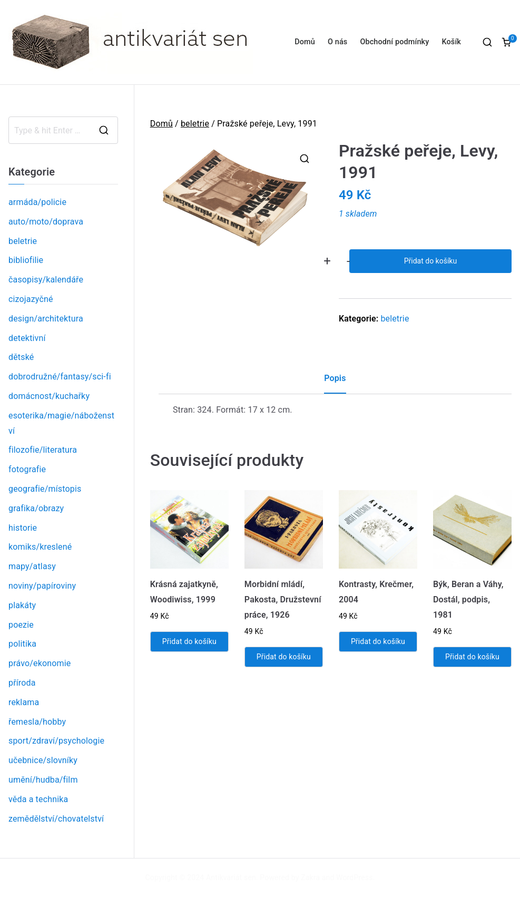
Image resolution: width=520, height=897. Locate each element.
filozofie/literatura (42, 450)
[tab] (335, 382)
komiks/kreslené (40, 547)
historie (22, 528)
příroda (22, 683)
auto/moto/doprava (45, 222)
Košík (451, 41)
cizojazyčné (30, 299)
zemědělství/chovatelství (56, 819)
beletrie (195, 124)
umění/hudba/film (43, 780)
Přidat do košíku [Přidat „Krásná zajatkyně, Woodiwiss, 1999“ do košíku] (189, 641)
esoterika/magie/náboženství (61, 423)
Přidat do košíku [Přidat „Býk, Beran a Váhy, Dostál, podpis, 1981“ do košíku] (472, 656)
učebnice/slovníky (42, 760)
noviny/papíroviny (42, 586)
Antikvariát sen (231, 877)
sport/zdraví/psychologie (56, 741)
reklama (23, 702)
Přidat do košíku (430, 261)
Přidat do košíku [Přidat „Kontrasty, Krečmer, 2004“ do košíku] (378, 641)
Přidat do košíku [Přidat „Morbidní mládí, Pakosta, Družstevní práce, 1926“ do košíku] (284, 656)
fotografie (27, 469)
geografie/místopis (44, 489)
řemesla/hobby (37, 722)
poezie (21, 625)
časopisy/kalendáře (45, 280)
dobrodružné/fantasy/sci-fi (59, 377)
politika (22, 644)
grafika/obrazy (36, 508)
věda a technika (38, 799)
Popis (335, 378)
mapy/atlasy (32, 566)
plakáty (22, 605)
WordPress (354, 877)
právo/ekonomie (39, 663)
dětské (21, 357)
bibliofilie (25, 260)
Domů (305, 41)
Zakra (310, 877)
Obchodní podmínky (394, 41)
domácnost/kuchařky (49, 396)
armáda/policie (37, 202)
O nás (337, 41)
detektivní (27, 338)
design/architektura (45, 319)
